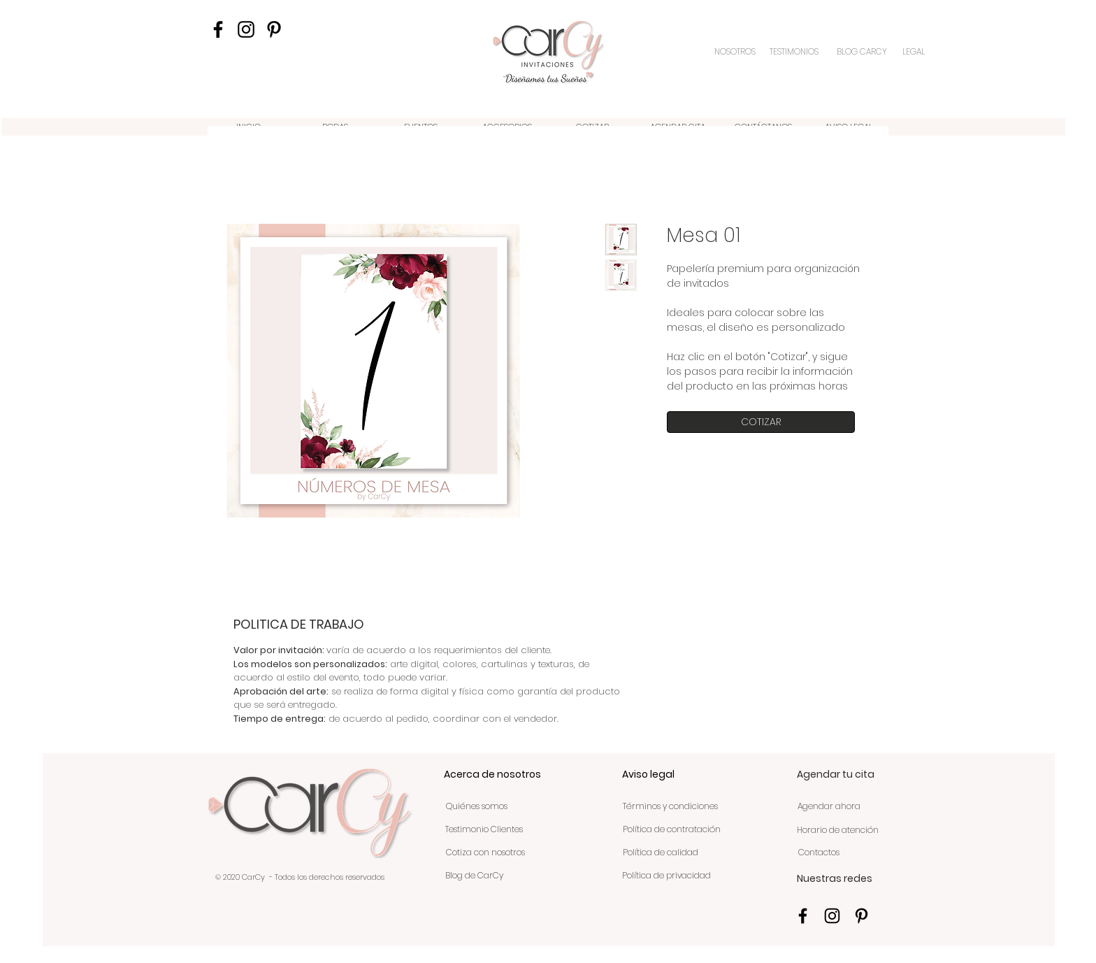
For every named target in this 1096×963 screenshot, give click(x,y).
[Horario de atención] (838, 831)
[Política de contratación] (671, 830)
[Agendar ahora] (828, 807)
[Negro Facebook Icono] (218, 29)
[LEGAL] (913, 52)
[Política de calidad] (660, 853)
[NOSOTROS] (736, 52)
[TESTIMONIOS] (795, 52)
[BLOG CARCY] (862, 52)
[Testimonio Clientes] (484, 830)
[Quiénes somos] (476, 807)
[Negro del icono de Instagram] (246, 29)
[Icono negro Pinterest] (274, 29)
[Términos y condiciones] (670, 807)
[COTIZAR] (761, 422)
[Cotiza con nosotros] (485, 853)
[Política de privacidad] (666, 876)
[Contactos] (818, 853)
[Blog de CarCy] (474, 876)
